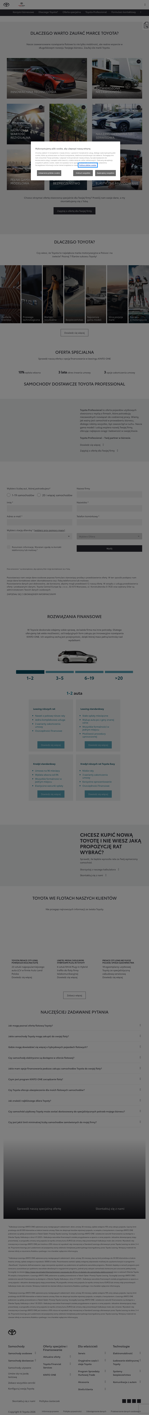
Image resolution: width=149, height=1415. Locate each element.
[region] (75, 160)
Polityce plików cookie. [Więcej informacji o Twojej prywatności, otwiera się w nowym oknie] (87, 165)
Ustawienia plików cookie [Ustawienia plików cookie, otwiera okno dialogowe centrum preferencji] (49, 173)
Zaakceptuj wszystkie (105, 173)
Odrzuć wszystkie (83, 173)
